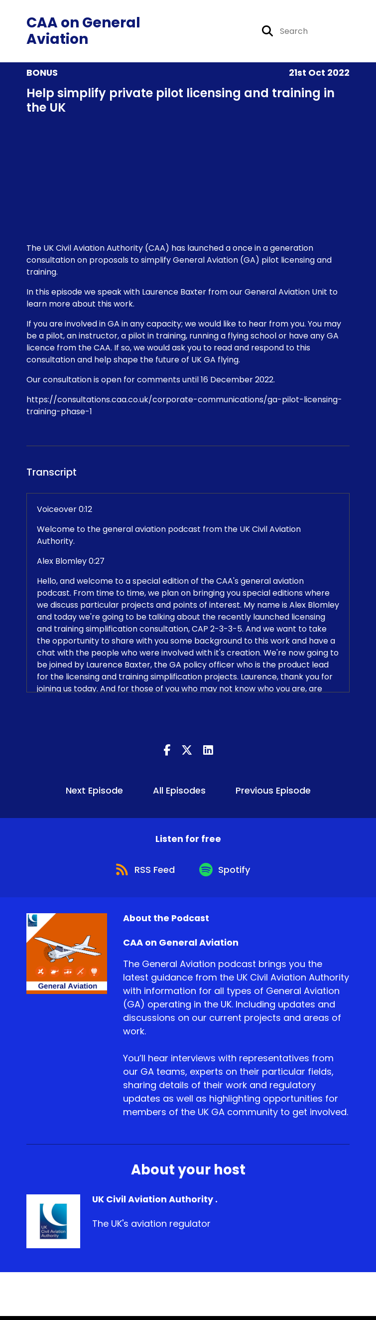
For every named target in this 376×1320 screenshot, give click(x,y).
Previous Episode (273, 792)
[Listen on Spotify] (226, 872)
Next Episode (94, 792)
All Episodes (179, 792)
